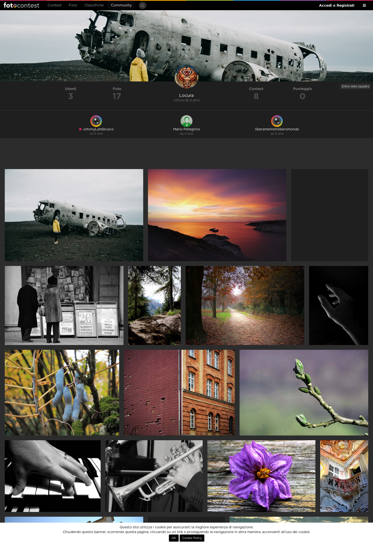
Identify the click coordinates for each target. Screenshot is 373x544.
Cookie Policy (192, 538)
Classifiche (94, 5)
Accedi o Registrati (336, 5)
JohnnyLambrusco (96, 129)
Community (121, 5)
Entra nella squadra (355, 86)
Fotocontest (21, 5)
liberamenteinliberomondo (277, 129)
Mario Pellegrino (186, 129)
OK (174, 538)
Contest (55, 5)
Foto (73, 5)
